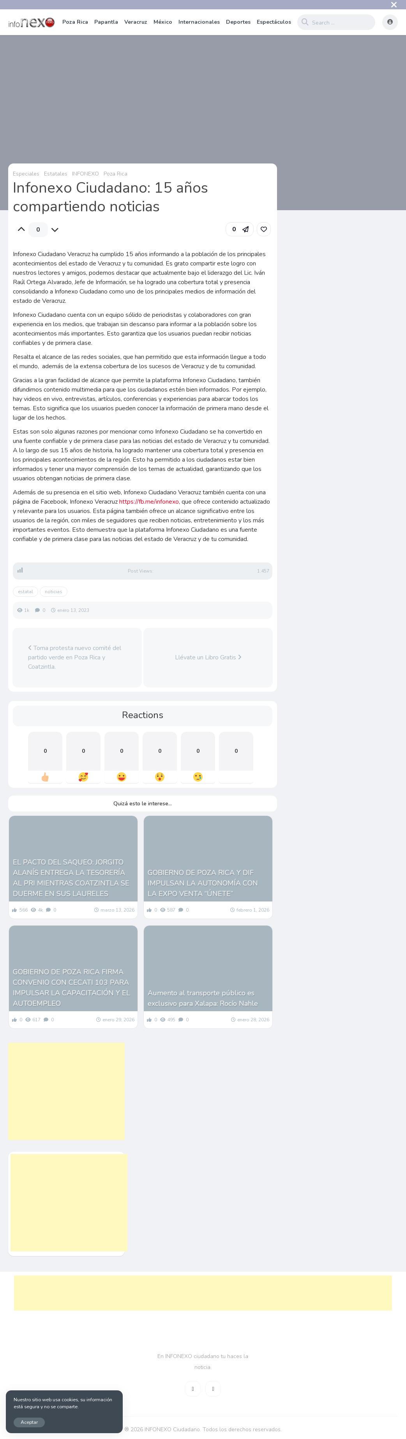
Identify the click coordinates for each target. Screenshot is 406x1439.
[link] (264, 229)
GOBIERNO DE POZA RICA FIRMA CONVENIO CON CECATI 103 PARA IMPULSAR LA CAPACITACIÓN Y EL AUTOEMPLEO (71, 987)
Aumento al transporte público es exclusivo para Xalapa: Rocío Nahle (203, 998)
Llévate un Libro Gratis (208, 657)
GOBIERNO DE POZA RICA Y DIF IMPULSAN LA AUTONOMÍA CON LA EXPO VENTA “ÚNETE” (203, 883)
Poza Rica (75, 22)
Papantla (106, 22)
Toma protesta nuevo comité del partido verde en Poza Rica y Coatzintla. (74, 657)
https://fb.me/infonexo (149, 501)
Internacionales (199, 22)
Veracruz (135, 22)
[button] (240, 229)
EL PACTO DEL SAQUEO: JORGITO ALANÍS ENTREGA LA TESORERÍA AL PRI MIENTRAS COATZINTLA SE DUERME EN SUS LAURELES (71, 877)
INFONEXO (85, 173)
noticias (53, 592)
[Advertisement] (66, 1091)
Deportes (238, 22)
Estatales (55, 173)
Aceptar (29, 1422)
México (163, 22)
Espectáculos (274, 22)
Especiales (26, 173)
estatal (25, 592)
